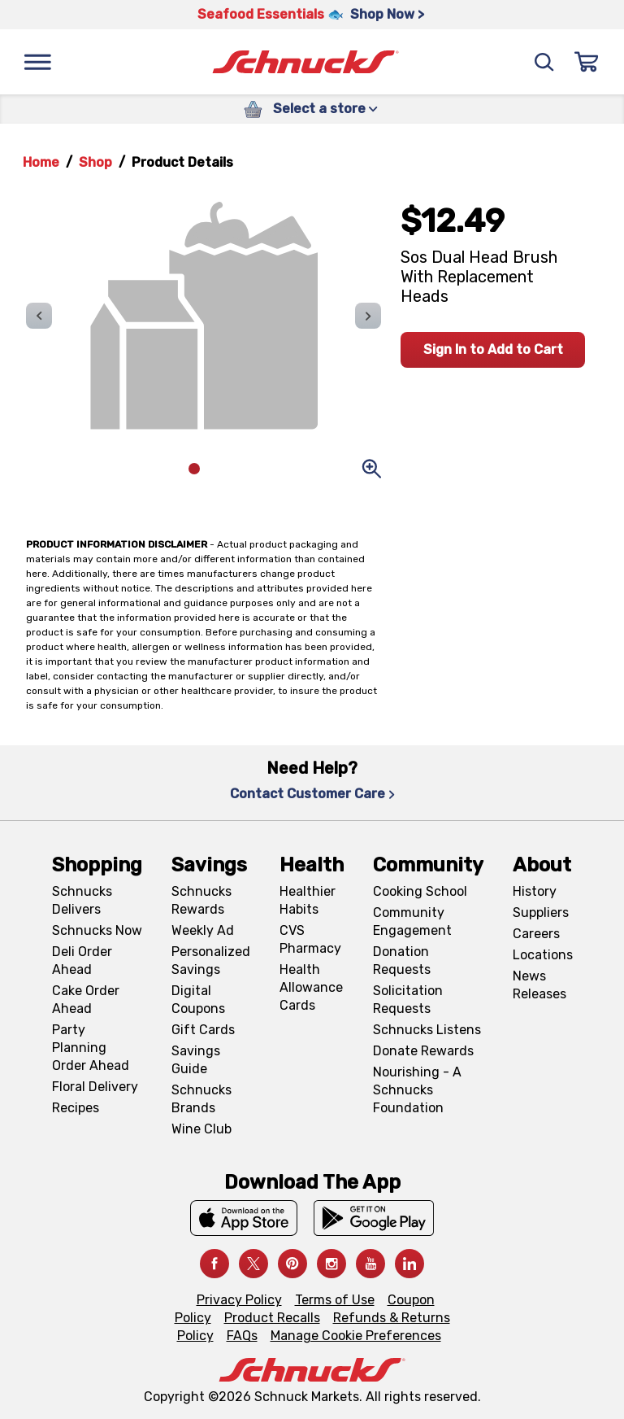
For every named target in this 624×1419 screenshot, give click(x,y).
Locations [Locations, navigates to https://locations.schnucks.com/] (543, 955)
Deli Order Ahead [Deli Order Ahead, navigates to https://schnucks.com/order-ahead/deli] (82, 960)
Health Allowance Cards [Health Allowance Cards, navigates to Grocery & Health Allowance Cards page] (311, 987)
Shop (95, 162)
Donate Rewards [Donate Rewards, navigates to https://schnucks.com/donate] (423, 1051)
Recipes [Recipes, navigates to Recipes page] (75, 1108)
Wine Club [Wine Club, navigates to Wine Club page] (201, 1129)
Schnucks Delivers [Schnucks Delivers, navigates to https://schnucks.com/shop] (82, 900)
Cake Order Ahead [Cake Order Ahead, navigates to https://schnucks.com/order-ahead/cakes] (85, 999)
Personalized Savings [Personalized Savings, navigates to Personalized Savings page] (210, 960)
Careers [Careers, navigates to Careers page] (536, 933)
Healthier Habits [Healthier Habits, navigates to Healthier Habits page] (308, 900)
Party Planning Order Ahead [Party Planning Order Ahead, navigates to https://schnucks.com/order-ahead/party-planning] (90, 1047)
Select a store (325, 108)
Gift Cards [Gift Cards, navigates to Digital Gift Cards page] (203, 1029)
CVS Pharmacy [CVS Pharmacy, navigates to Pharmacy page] (310, 939)
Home (41, 162)
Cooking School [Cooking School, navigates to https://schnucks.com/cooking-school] (420, 891)
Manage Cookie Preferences (356, 1335)
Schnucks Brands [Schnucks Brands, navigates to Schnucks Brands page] (201, 1099)
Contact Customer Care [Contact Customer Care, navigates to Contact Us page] (312, 793)
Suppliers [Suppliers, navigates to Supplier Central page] (541, 912)
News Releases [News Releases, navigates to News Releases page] (539, 985)
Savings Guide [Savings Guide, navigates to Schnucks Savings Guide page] (195, 1059)
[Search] (544, 62)
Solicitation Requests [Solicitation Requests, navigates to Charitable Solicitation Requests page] (408, 999)
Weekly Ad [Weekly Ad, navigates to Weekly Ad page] (202, 930)
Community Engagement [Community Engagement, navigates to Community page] (412, 921)
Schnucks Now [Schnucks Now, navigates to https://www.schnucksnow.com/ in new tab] (97, 930)
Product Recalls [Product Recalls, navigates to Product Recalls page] (272, 1317)
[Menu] (37, 62)
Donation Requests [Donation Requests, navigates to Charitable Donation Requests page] (402, 960)
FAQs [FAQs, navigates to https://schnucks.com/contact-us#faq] (242, 1335)
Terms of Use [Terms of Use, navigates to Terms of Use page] (335, 1300)
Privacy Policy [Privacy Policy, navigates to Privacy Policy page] (239, 1300)
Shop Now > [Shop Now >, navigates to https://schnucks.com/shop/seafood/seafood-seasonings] (387, 14)
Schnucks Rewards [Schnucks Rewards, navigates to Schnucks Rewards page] (201, 900)
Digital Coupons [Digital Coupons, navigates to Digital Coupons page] (198, 999)
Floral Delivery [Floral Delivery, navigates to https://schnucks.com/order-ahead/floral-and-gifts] (95, 1086)
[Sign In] (586, 62)
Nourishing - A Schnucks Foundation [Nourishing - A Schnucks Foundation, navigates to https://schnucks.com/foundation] (417, 1090)
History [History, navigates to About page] (535, 891)
